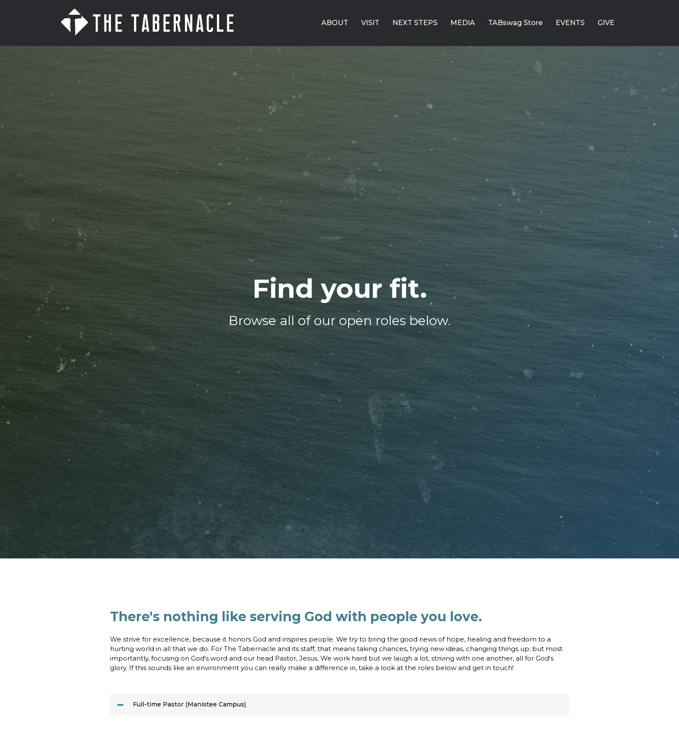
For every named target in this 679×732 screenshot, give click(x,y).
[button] (339, 705)
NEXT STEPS (414, 23)
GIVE (606, 23)
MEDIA (462, 23)
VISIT (370, 23)
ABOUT (334, 23)
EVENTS (570, 23)
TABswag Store (515, 23)
